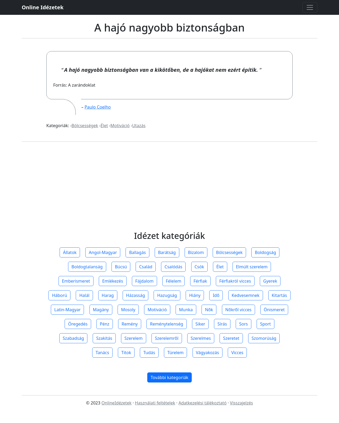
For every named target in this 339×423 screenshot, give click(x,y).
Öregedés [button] (77, 324)
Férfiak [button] (200, 281)
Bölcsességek (85, 125)
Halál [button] (84, 295)
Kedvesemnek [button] (246, 295)
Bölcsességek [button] (229, 252)
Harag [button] (108, 295)
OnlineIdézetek (116, 403)
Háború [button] (59, 295)
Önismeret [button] (274, 310)
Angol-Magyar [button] (103, 252)
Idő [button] (216, 295)
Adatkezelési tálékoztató (203, 403)
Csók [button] (199, 267)
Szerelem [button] (133, 338)
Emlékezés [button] (112, 281)
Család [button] (145, 267)
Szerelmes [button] (201, 338)
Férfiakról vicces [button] (235, 281)
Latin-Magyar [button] (67, 310)
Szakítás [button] (104, 338)
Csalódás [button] (173, 267)
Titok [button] (126, 352)
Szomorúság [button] (264, 338)
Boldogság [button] (265, 252)
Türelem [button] (175, 352)
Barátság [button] (167, 252)
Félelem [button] (173, 281)
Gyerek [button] (270, 281)
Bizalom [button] (196, 252)
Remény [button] (130, 324)
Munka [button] (186, 310)
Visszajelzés (241, 403)
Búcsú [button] (121, 267)
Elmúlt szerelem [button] (252, 267)
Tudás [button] (149, 352)
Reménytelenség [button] (166, 324)
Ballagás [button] (137, 252)
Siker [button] (200, 324)
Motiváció (120, 125)
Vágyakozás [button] (207, 352)
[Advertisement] (169, 191)
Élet (104, 125)
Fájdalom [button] (144, 281)
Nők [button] (209, 310)
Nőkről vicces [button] (238, 310)
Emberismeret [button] (76, 281)
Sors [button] (243, 324)
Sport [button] (265, 324)
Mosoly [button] (128, 310)
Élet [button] (220, 267)
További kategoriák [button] (169, 377)
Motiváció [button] (157, 310)
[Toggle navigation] (309, 7)
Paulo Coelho (97, 107)
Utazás (139, 125)
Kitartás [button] (279, 295)
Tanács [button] (102, 352)
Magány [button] (101, 310)
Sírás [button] (222, 324)
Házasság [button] (135, 295)
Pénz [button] (104, 324)
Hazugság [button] (167, 295)
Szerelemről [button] (167, 338)
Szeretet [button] (231, 338)
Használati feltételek (155, 403)
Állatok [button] (70, 252)
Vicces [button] (237, 352)
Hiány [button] (194, 295)
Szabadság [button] (73, 338)
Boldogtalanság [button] (87, 267)
